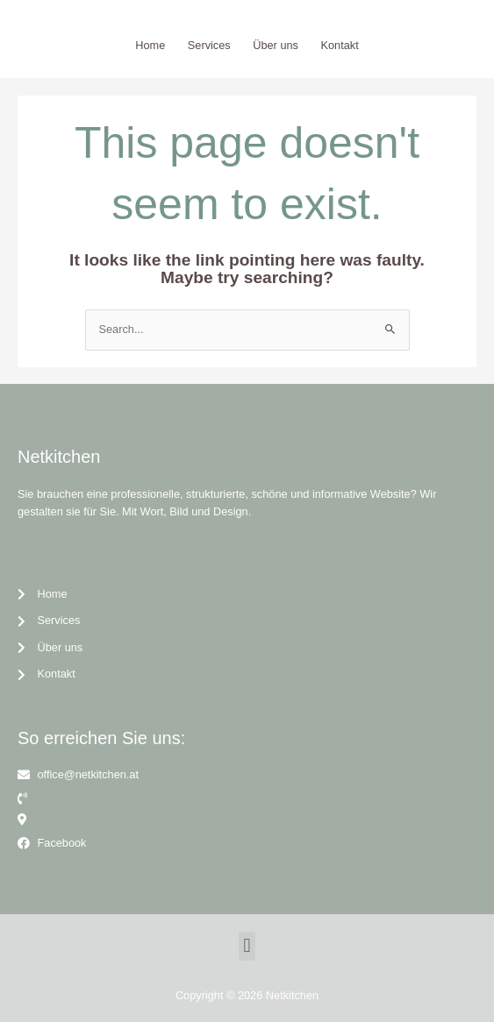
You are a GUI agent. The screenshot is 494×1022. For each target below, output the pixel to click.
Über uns (275, 45)
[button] (247, 946)
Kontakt (340, 45)
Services (209, 45)
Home (150, 45)
